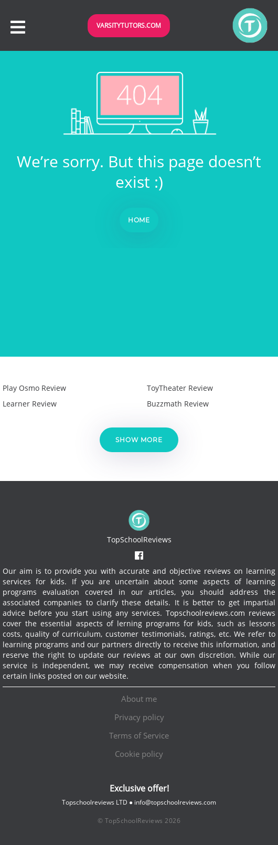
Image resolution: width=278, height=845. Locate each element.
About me (139, 698)
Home (139, 220)
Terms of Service (139, 735)
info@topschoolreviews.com (175, 802)
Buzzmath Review (178, 404)
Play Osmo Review (34, 388)
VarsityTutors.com (129, 25)
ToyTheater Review (180, 388)
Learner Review (30, 404)
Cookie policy (139, 753)
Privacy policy (139, 717)
